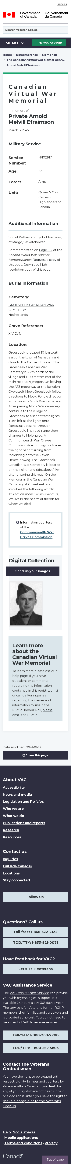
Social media (24, 1132)
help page (20, 676)
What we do (13, 816)
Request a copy (44, 260)
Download (31, 264)
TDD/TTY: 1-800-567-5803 (35, 1048)
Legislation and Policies (23, 802)
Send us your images (32, 571)
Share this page (36, 755)
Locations (11, 873)
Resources (12, 837)
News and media (17, 795)
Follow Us (35, 897)
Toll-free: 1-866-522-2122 (35, 932)
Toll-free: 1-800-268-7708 (35, 1035)
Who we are (13, 809)
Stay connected (16, 880)
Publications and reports (24, 823)
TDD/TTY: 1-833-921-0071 (35, 943)
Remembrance (27, 55)
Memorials (49, 55)
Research (11, 830)
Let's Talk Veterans (36, 969)
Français (62, 4)
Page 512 (45, 250)
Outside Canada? (17, 866)
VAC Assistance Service (29, 993)
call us (21, 695)
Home (7, 55)
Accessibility (14, 787)
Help (7, 1132)
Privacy (51, 1143)
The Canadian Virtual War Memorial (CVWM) (38, 60)
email (55, 690)
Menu (14, 42)
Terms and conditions (23, 1143)
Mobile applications (21, 1138)
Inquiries (10, 859)
